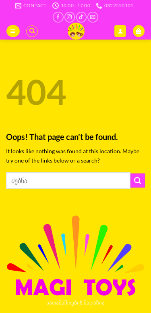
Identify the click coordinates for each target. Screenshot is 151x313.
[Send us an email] (92, 17)
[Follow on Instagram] (69, 17)
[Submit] (137, 180)
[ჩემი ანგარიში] (120, 31)
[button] (12, 31)
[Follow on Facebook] (58, 17)
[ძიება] (32, 31)
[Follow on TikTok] (81, 17)
